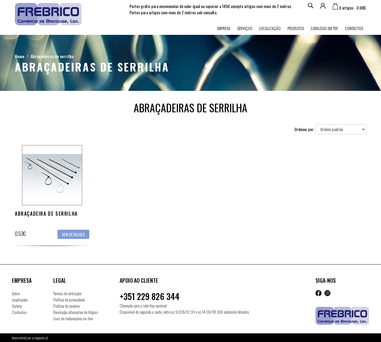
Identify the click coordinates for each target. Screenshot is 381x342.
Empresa (223, 28)
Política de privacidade (69, 299)
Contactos (354, 28)
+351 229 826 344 (149, 296)
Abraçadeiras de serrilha (52, 56)
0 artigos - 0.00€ (349, 7)
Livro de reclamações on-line (73, 318)
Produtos (296, 28)
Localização (270, 28)
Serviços (244, 28)
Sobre (16, 293)
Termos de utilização (67, 293)
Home (19, 56)
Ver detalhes (73, 234)
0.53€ (20, 233)
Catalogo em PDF (324, 28)
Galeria (17, 306)
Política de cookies (66, 306)
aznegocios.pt (40, 337)
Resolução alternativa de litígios (75, 312)
